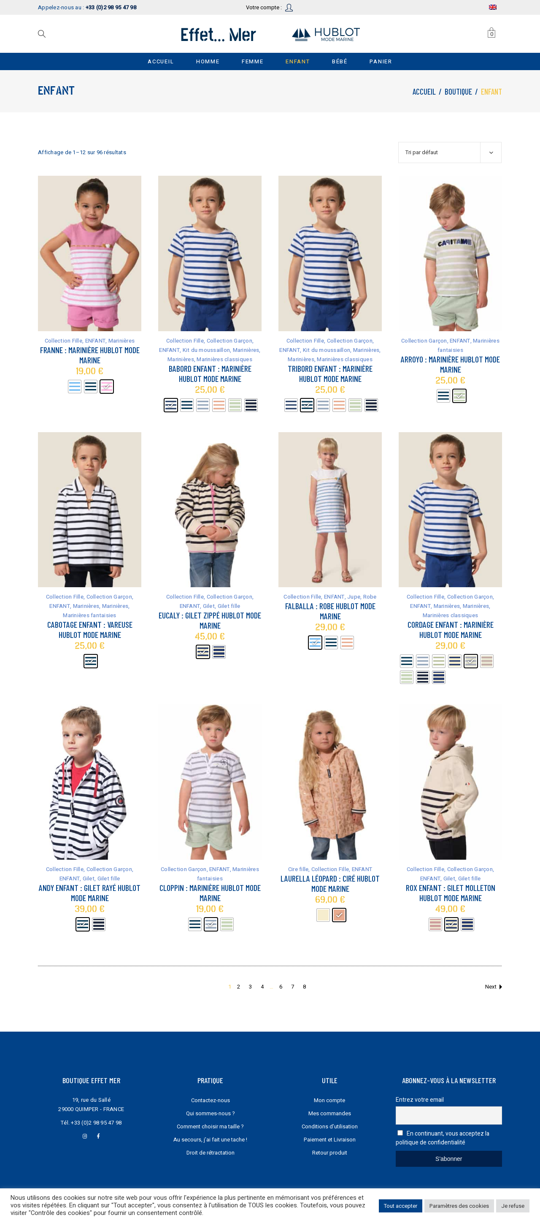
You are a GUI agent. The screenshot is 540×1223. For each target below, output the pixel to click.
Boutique (458, 91)
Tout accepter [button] (400, 1206)
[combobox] (450, 152)
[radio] (74, 386)
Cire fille (298, 869)
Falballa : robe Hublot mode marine (330, 611)
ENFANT (95, 341)
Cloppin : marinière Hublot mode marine (210, 893)
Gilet (209, 606)
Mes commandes (329, 1113)
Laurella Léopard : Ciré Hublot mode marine (330, 883)
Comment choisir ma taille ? (210, 1126)
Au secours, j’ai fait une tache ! (210, 1140)
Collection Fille (63, 341)
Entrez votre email (420, 1099)
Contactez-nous (210, 1100)
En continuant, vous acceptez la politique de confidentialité (443, 1138)
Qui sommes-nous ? (210, 1113)
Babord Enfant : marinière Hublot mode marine (210, 373)
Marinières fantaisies (89, 615)
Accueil (424, 91)
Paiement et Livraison (330, 1140)
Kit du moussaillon (206, 350)
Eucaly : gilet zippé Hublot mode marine (210, 620)
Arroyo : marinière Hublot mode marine (450, 364)
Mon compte (329, 1100)
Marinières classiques (224, 359)
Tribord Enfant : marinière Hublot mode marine (330, 373)
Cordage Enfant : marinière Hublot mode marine (451, 629)
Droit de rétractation (210, 1153)
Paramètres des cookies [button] (459, 1206)
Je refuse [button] (512, 1206)
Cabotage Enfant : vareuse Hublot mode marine (89, 629)
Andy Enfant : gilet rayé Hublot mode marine (89, 893)
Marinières (121, 341)
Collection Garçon (229, 341)
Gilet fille (229, 606)
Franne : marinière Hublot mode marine (90, 355)
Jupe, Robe (362, 597)
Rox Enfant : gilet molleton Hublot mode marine (450, 893)
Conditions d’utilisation (330, 1126)
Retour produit (329, 1153)
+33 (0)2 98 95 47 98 (96, 1123)
